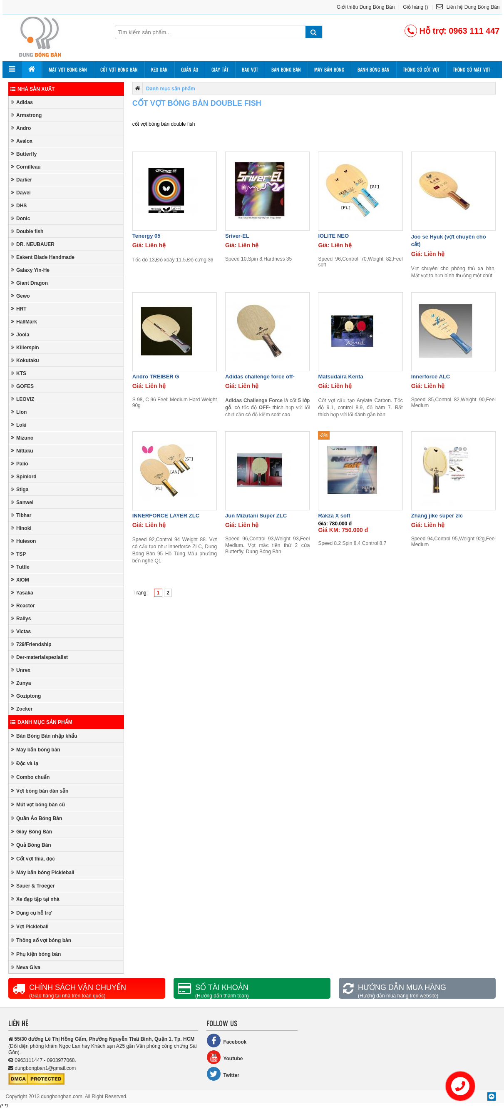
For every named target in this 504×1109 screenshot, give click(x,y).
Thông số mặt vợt (471, 69)
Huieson (23, 541)
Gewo (20, 296)
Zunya (21, 683)
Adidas (22, 102)
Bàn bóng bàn (286, 69)
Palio (19, 463)
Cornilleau (26, 167)
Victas (21, 631)
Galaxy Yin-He (30, 270)
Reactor (23, 605)
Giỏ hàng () (415, 7)
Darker (21, 180)
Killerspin (25, 347)
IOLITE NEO (333, 236)
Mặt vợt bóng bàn (68, 69)
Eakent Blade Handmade (42, 257)
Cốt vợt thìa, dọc (33, 858)
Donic (20, 218)
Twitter (222, 1074)
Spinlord (24, 476)
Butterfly (24, 154)
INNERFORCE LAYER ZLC (165, 515)
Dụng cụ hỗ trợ (31, 913)
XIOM (20, 580)
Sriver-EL (237, 236)
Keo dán (159, 69)
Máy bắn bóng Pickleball (42, 872)
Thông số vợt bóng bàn (41, 940)
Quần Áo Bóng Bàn (36, 818)
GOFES (22, 386)
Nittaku (22, 451)
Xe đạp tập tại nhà (35, 899)
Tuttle (20, 567)
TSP (18, 554)
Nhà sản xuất (32, 89)
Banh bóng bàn (374, 69)
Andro (21, 128)
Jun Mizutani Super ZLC (256, 515)
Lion (19, 412)
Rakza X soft (334, 515)
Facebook (226, 1040)
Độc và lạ (24, 763)
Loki (19, 425)
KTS (18, 373)
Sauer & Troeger (33, 886)
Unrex (20, 670)
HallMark (24, 321)
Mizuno (22, 438)
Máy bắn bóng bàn (35, 749)
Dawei (21, 192)
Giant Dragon (29, 283)
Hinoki (21, 528)
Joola (20, 334)
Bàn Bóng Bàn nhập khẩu (44, 736)
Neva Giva (25, 967)
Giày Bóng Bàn (31, 831)
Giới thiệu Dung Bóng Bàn (366, 7)
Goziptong (26, 696)
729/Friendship (31, 644)
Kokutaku (25, 360)
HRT (19, 309)
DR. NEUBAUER (33, 244)
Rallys (21, 618)
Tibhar (21, 515)
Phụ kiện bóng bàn (36, 954)
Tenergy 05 (146, 236)
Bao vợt (250, 69)
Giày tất (219, 69)
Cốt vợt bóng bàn (119, 69)
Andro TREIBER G (155, 376)
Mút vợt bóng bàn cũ (38, 804)
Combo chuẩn (30, 777)
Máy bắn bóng (329, 69)
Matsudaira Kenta (340, 376)
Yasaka (22, 592)
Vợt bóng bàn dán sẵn (39, 791)
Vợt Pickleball (30, 926)
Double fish (27, 231)
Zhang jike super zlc (437, 515)
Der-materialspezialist (39, 657)
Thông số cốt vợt (421, 69)
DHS (19, 205)
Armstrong (26, 115)
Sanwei (22, 502)
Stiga (19, 489)
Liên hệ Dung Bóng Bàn (467, 7)
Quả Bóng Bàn (31, 845)
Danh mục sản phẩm (41, 722)
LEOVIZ (22, 399)
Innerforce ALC (430, 376)
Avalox (21, 141)
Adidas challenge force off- (260, 376)
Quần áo (189, 69)
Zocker (21, 709)
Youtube (224, 1057)
